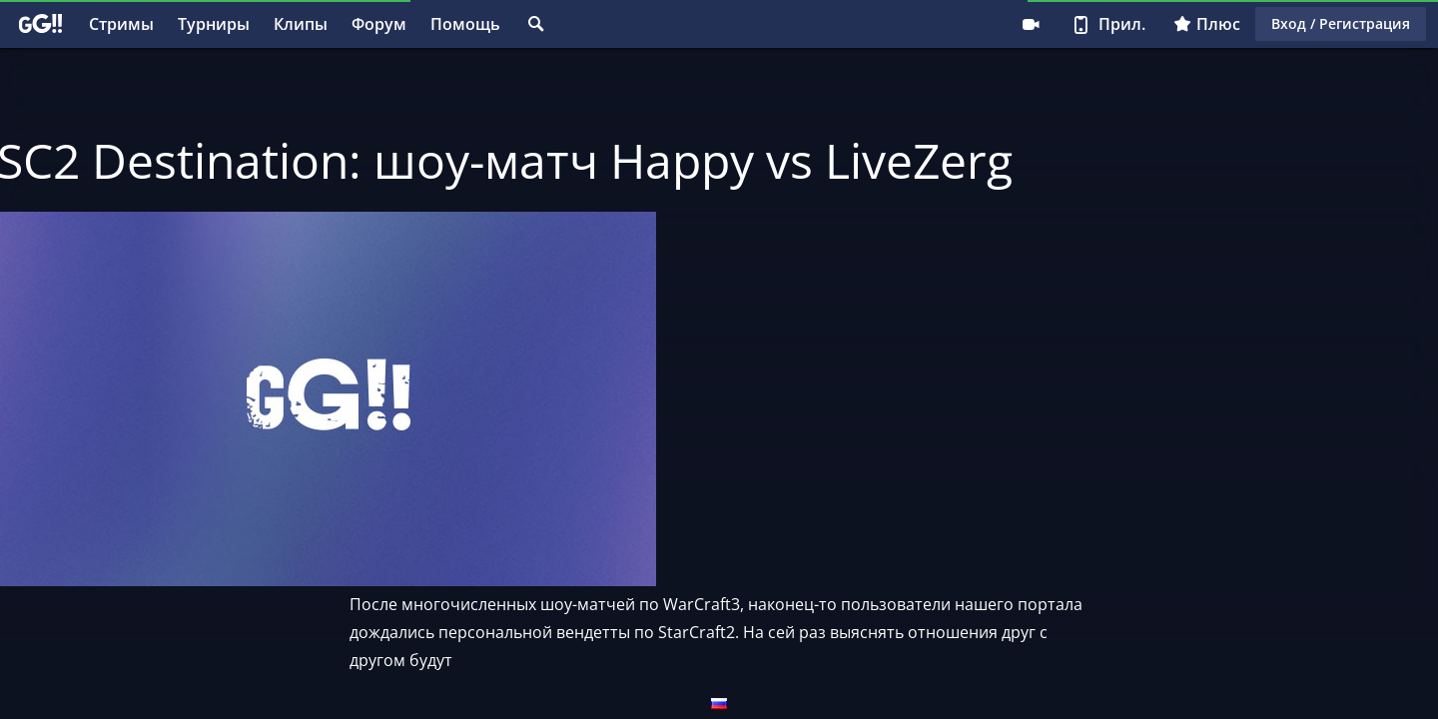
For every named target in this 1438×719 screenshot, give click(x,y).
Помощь (465, 24)
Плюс (1206, 24)
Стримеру (1031, 24)
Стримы (121, 24)
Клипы (301, 24)
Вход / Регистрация (1340, 23)
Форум (379, 24)
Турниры (214, 24)
